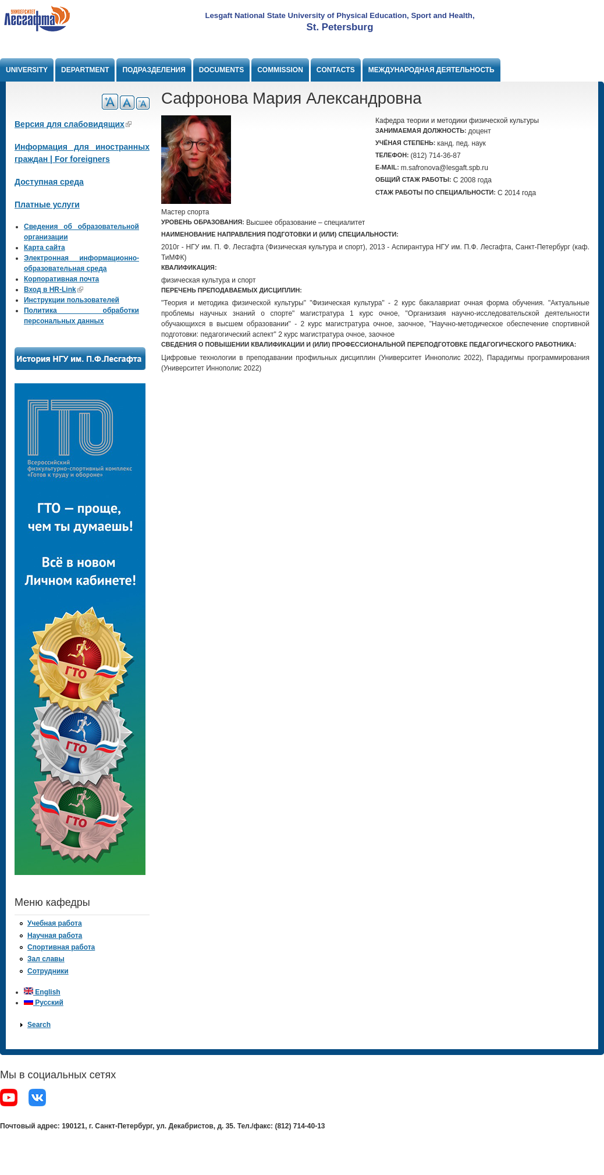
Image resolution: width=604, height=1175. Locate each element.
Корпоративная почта (61, 279)
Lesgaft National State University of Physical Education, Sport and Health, (339, 15)
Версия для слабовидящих (73, 124)
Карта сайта (44, 248)
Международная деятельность (431, 70)
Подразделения (153, 70)
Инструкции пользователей (71, 300)
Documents (221, 70)
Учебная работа (54, 923)
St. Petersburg (340, 27)
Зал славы (46, 959)
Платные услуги (47, 204)
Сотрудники (48, 971)
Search (39, 1025)
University (27, 70)
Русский (43, 1002)
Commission (280, 70)
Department (85, 70)
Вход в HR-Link (53, 289)
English (42, 992)
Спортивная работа (61, 947)
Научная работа (54, 935)
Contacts (336, 70)
